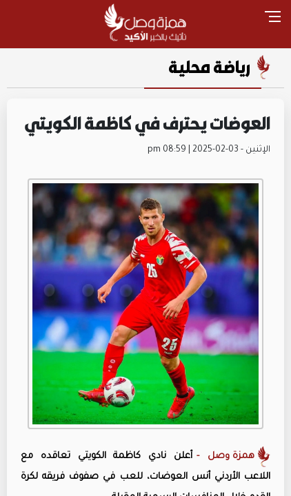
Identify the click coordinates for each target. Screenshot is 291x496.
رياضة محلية (209, 66)
